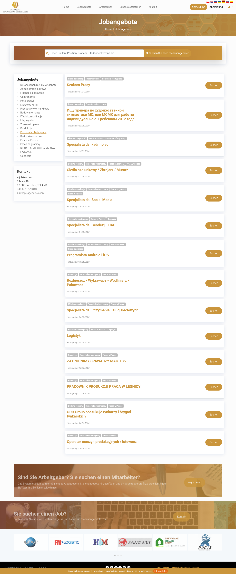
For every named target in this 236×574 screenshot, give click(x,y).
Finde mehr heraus (143, 571)
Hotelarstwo (27, 100)
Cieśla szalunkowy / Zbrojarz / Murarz (97, 170)
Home (65, 6)
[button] (230, 7)
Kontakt (152, 6)
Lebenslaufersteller (130, 6)
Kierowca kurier (29, 104)
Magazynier (27, 120)
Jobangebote (84, 6)
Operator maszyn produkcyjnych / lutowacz (102, 442)
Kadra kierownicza (31, 136)
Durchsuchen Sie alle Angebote (38, 85)
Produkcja (26, 128)
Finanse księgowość (32, 92)
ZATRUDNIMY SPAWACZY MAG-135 (96, 361)
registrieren (194, 489)
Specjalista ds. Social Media (89, 200)
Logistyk (74, 336)
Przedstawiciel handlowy (34, 108)
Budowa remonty (30, 112)
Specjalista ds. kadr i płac (87, 144)
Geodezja (25, 156)
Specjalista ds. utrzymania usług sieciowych (102, 310)
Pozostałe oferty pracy (33, 132)
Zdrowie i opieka (29, 124)
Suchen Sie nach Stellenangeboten (167, 53)
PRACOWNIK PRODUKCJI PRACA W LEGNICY (103, 386)
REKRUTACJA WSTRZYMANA (37, 148)
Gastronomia (27, 96)
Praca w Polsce (29, 140)
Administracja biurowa (33, 88)
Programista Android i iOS (88, 255)
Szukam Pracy (78, 85)
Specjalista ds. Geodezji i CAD (91, 225)
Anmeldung (198, 7)
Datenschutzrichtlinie (180, 568)
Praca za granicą (30, 144)
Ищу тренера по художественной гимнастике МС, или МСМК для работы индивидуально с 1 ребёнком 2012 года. (101, 114)
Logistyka (26, 152)
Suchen (213, 85)
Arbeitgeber (105, 6)
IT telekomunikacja (31, 116)
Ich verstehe (160, 571)
